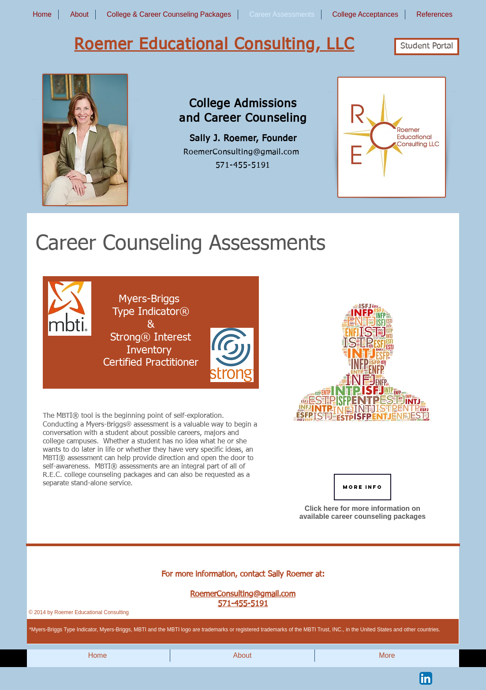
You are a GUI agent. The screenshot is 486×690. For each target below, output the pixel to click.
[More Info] (362, 487)
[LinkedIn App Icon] (425, 678)
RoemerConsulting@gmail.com (242, 152)
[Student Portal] (426, 46)
